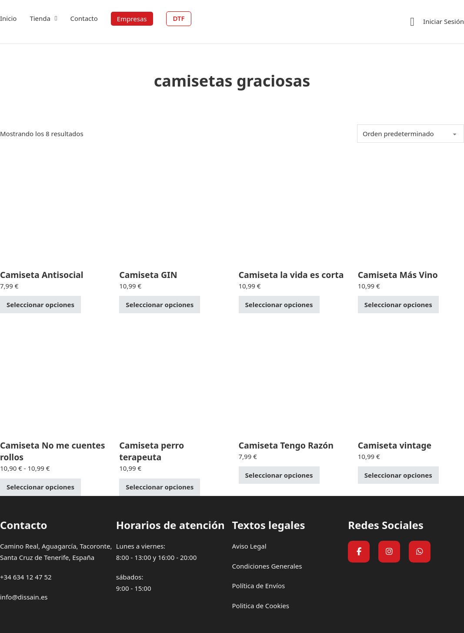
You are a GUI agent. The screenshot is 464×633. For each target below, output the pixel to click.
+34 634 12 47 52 (26, 577)
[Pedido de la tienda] (410, 133)
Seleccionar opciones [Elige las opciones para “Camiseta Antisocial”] (40, 304)
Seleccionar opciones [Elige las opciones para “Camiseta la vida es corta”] (279, 304)
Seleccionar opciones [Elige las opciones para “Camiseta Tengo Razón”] (279, 475)
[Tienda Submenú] (56, 18)
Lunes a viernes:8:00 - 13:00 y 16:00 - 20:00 (156, 552)
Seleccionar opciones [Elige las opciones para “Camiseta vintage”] (398, 475)
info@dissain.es (24, 597)
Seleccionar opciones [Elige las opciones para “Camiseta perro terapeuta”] (160, 486)
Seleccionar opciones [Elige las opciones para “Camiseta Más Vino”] (398, 304)
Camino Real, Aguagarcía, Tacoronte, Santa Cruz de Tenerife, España (56, 552)
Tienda (40, 18)
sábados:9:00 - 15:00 (133, 583)
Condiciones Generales (267, 566)
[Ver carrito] (412, 22)
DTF (179, 18)
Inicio (8, 18)
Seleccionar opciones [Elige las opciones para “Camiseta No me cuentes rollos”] (40, 486)
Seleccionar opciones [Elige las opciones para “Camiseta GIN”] (160, 304)
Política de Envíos (258, 585)
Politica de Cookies (260, 605)
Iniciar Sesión (443, 21)
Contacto (83, 18)
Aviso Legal (249, 546)
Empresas (132, 18)
